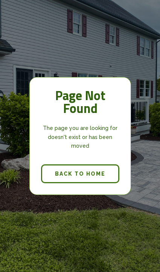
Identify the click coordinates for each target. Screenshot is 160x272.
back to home (80, 174)
